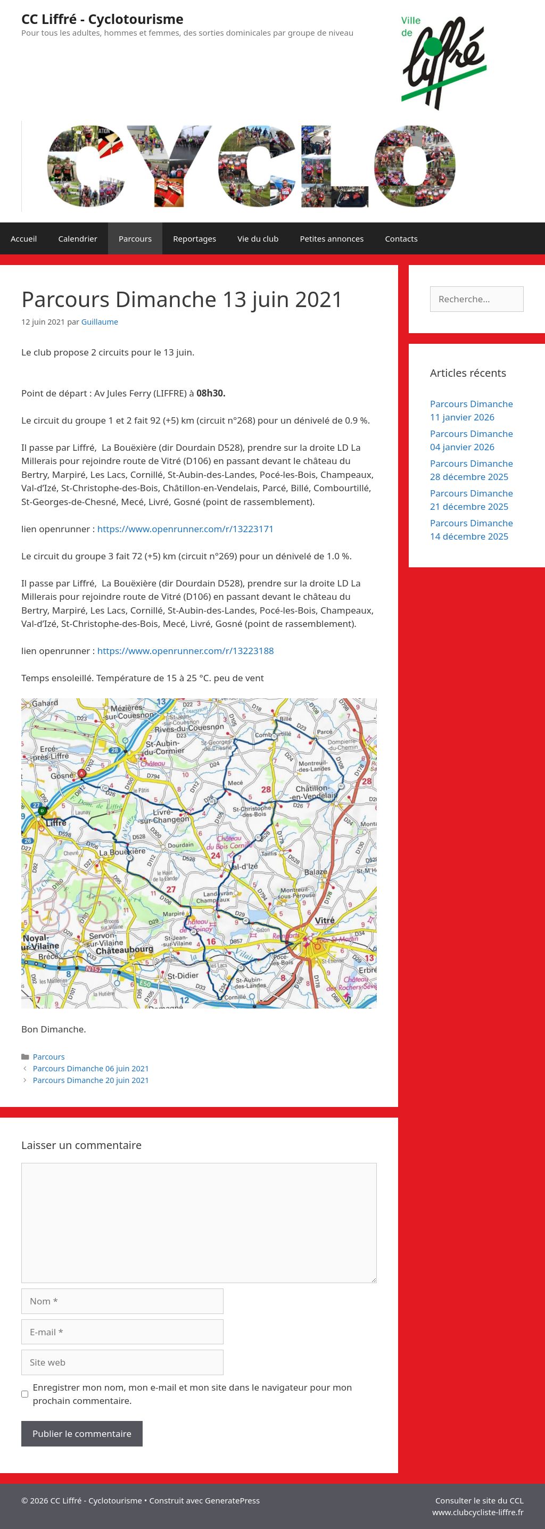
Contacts (401, 238)
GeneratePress (232, 1500)
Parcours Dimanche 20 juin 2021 (91, 1080)
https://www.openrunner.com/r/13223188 (185, 650)
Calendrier (77, 238)
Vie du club (257, 238)
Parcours (135, 238)
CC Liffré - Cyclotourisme (102, 19)
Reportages (194, 238)
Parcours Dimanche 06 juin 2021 (91, 1068)
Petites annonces (332, 238)
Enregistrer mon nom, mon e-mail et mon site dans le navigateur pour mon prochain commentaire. (192, 1394)
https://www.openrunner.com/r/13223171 (185, 529)
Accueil (24, 238)
